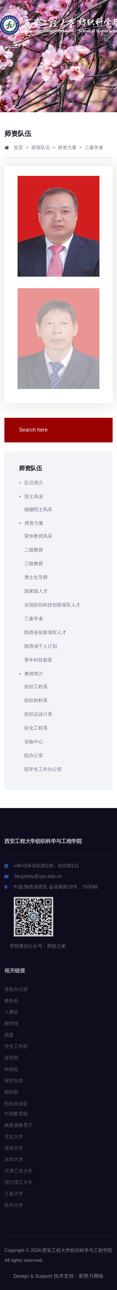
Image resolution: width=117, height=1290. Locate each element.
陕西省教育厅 (18, 1129)
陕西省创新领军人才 (42, 632)
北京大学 (13, 1140)
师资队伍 (40, 147)
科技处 (11, 1073)
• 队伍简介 (58, 482)
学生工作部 (16, 1050)
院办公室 (31, 755)
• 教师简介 (58, 673)
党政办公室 (16, 993)
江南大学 (13, 1197)
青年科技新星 (35, 659)
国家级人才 (33, 591)
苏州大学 (13, 1209)
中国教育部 (16, 1117)
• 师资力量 (58, 523)
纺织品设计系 (35, 714)
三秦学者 (94, 147)
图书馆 (11, 1027)
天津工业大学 (18, 1174)
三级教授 (31, 563)
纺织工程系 (33, 686)
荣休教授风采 (35, 536)
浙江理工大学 (18, 1186)
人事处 (11, 1015)
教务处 (11, 1004)
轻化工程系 (33, 727)
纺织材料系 (33, 700)
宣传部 (11, 1061)
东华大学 (13, 1163)
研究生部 (13, 1084)
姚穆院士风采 (35, 509)
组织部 (11, 1095)
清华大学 (13, 1151)
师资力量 (67, 147)
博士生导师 (33, 577)
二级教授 (31, 549)
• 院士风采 (58, 496)
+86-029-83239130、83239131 (46, 869)
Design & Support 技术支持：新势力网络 (58, 1276)
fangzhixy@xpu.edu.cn (38, 879)
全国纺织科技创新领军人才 (49, 604)
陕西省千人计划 (38, 646)
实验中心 (31, 741)
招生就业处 (16, 1107)
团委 (9, 1038)
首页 (18, 147)
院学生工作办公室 (40, 769)
